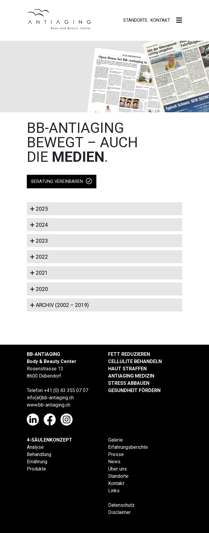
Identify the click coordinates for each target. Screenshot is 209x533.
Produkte (36, 469)
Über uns (117, 469)
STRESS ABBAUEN (128, 383)
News (114, 461)
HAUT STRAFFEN (127, 369)
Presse (116, 454)
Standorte (135, 20)
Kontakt (160, 20)
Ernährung (37, 461)
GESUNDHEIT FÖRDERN (134, 390)
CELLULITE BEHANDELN (135, 361)
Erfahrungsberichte (128, 447)
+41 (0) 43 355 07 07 (66, 390)
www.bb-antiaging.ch (48, 405)
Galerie (115, 440)
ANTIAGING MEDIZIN (131, 376)
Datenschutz (121, 505)
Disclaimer (119, 512)
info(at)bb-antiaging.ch (50, 398)
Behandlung (39, 454)
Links (114, 490)
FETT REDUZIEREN (129, 354)
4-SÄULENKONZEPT (49, 440)
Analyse (35, 447)
